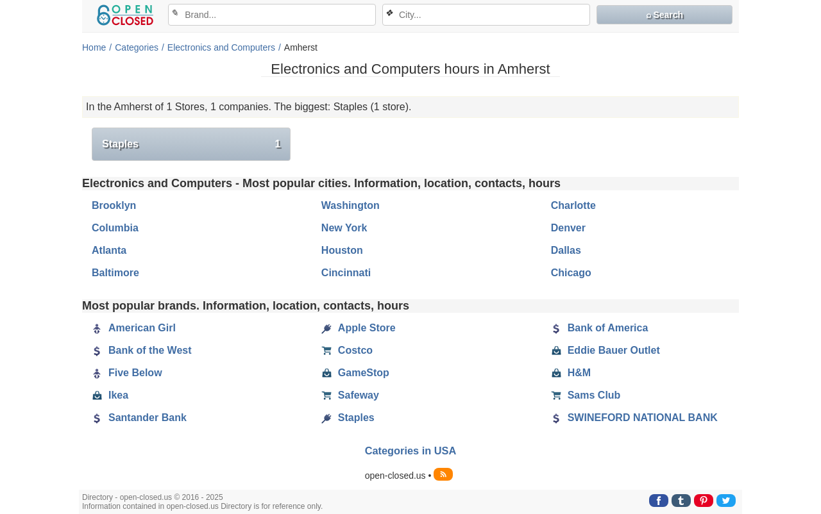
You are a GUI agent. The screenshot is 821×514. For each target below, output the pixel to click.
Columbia (115, 227)
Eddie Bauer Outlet (605, 350)
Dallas (566, 250)
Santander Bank (139, 418)
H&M (571, 373)
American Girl (134, 328)
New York (344, 227)
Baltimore (115, 272)
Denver (568, 227)
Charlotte (573, 205)
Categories (136, 47)
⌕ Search (665, 15)
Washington (350, 205)
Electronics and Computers (221, 47)
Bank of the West (142, 350)
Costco (347, 350)
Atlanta (109, 250)
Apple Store (358, 328)
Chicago (571, 272)
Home (94, 47)
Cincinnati (346, 272)
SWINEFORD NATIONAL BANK (634, 418)
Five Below (127, 373)
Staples (191, 144)
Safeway (350, 395)
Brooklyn (114, 205)
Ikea (110, 395)
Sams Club (586, 395)
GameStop (355, 373)
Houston (342, 250)
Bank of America (599, 328)
